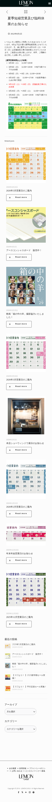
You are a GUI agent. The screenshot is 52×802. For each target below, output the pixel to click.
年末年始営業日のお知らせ (19, 553)
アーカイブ (11, 704)
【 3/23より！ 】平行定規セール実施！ (29, 686)
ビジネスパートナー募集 (34, 771)
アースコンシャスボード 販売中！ (24, 250)
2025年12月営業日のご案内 (19, 617)
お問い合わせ (15, 771)
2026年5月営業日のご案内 (19, 190)
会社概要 (11, 768)
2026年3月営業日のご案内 (19, 379)
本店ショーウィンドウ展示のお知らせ (25, 443)
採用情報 (21, 768)
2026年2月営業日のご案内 (19, 507)
